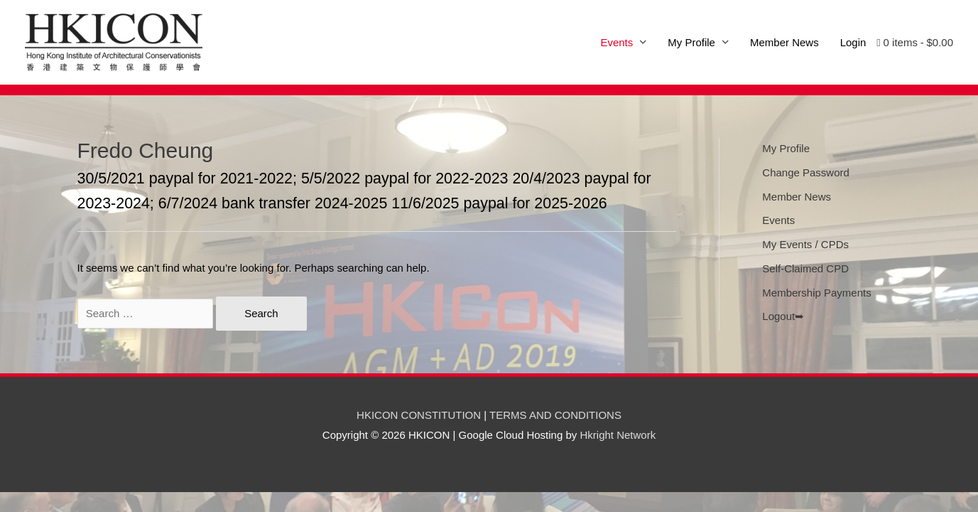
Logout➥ (783, 316)
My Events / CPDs (805, 244)
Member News (784, 42)
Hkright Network (618, 435)
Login (853, 42)
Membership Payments (816, 293)
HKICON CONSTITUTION (419, 415)
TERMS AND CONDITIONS (555, 415)
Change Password (805, 172)
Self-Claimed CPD (805, 268)
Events (778, 220)
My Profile (691, 42)
